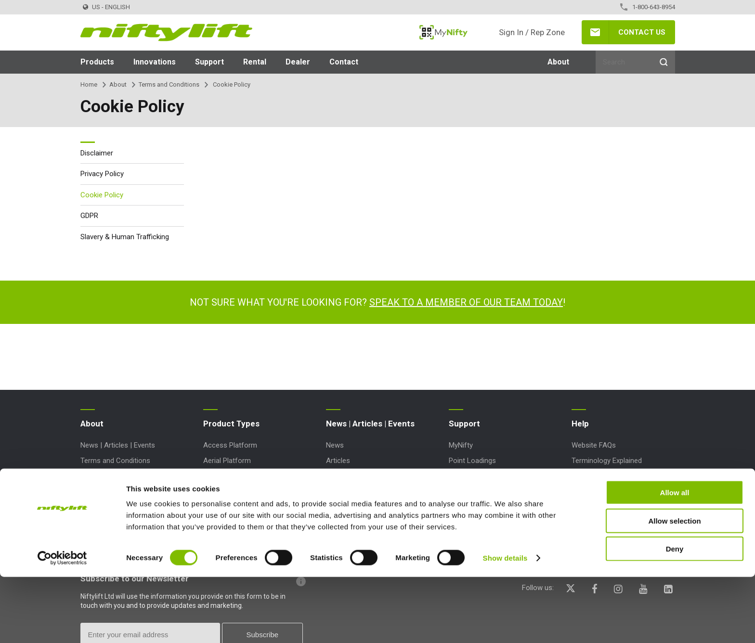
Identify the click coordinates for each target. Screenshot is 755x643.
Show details (505, 624)
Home (88, 84)
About (558, 61)
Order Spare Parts (477, 507)
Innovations (154, 61)
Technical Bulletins (478, 476)
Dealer (298, 61)
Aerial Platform (227, 460)
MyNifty (443, 32)
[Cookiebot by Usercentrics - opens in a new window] (62, 624)
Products (97, 61)
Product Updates (475, 522)
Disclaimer (96, 153)
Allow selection (674, 587)
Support (209, 61)
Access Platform (230, 445)
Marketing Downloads (483, 492)
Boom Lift (219, 476)
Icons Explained (596, 476)
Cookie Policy (101, 195)
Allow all (675, 558)
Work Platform (226, 522)
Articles (338, 460)
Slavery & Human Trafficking (124, 236)
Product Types (231, 423)
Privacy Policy (102, 173)
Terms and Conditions (169, 84)
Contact (343, 61)
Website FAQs (594, 445)
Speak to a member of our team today (466, 302)
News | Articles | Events (117, 445)
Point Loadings (472, 460)
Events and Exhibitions (361, 476)
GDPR (89, 215)
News (335, 445)
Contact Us (641, 32)
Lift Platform (223, 507)
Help (580, 423)
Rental (254, 61)
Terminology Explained (607, 460)
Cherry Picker (224, 492)
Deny (675, 615)
